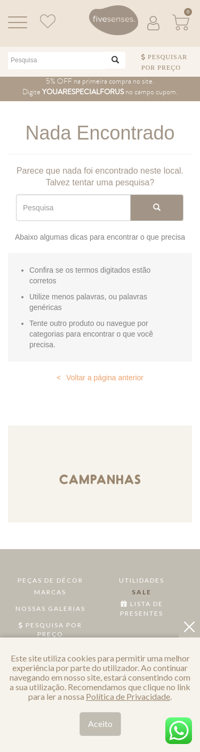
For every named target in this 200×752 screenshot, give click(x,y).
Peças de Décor (50, 580)
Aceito (100, 723)
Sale (141, 592)
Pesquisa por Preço (50, 629)
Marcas (50, 592)
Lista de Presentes (141, 608)
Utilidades (141, 580)
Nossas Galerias (50, 608)
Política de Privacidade (128, 696)
